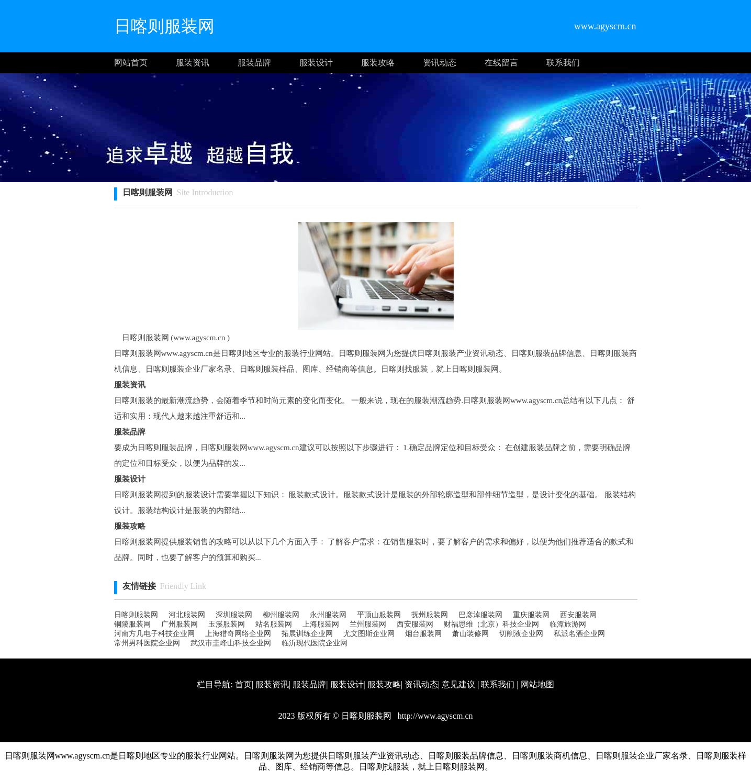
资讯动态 (439, 62)
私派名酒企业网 (579, 634)
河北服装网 (187, 615)
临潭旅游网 (568, 624)
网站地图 (537, 684)
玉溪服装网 (226, 624)
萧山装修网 (470, 634)
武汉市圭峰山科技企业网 (230, 643)
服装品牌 (254, 62)
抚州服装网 (429, 615)
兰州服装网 (368, 624)
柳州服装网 (281, 615)
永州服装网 (328, 615)
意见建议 (458, 684)
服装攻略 (378, 62)
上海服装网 (320, 624)
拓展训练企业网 (307, 634)
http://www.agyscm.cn (434, 715)
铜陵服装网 (132, 624)
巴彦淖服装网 (480, 615)
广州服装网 (179, 624)
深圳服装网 (234, 615)
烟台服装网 (423, 634)
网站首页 (131, 62)
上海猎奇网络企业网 (238, 634)
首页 (243, 684)
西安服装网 (578, 615)
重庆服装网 (531, 615)
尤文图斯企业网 (369, 634)
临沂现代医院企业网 (315, 643)
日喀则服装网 (136, 615)
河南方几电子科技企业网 (154, 634)
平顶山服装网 (379, 615)
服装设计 (316, 62)
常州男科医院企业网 (147, 643)
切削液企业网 (521, 634)
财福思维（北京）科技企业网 (491, 624)
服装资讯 (192, 62)
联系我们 (563, 62)
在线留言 (501, 62)
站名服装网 (273, 624)
